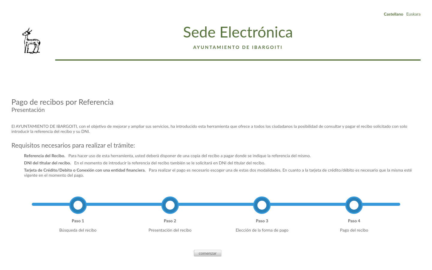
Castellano (393, 13)
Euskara (413, 13)
